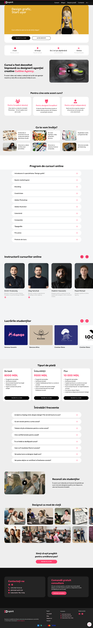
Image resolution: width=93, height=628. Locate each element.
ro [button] (87, 2)
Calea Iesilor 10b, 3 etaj (17, 593)
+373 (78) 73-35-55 (16, 588)
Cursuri (56, 2)
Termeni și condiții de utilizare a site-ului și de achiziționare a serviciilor (21, 619)
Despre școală (71, 2)
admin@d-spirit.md (16, 590)
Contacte (81, 2)
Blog (48, 616)
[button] (41, 38)
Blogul (63, 2)
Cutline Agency (21, 620)
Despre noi (49, 618)
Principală (49, 613)
